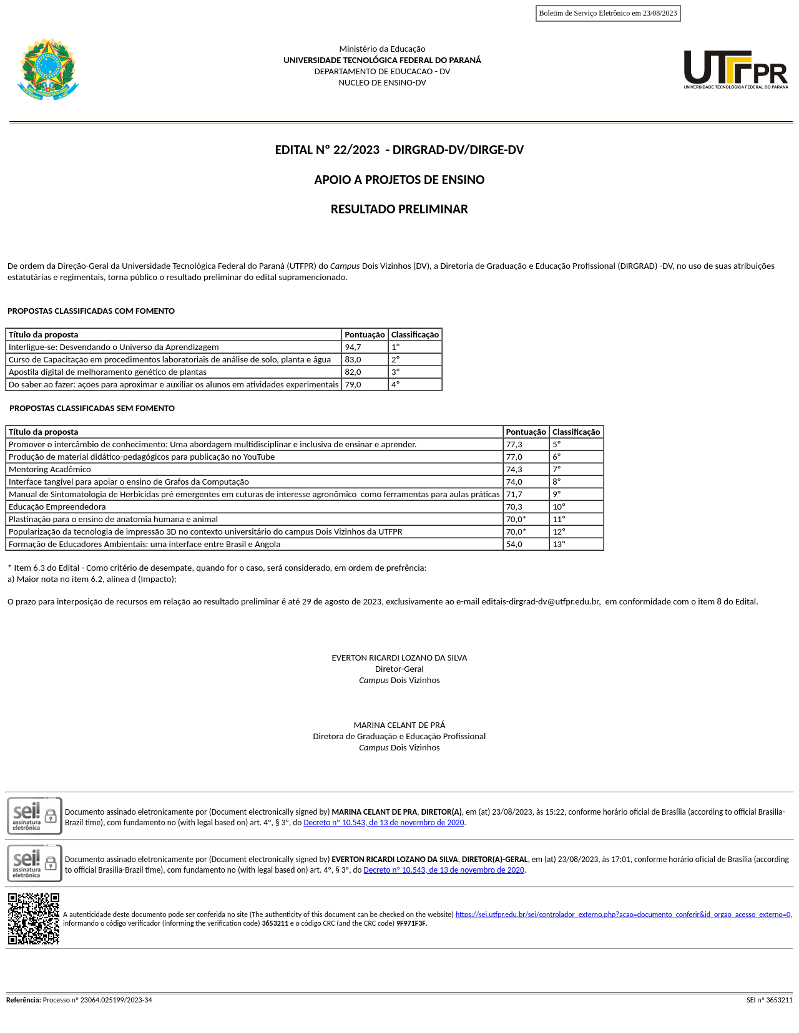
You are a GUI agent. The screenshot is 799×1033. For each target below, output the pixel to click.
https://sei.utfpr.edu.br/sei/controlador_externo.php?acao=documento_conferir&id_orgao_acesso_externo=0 (623, 914)
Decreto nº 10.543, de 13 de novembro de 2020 (383, 822)
